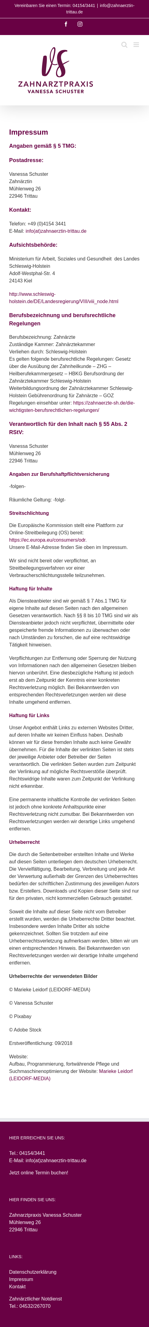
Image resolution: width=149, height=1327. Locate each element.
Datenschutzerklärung (33, 1272)
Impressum (21, 1279)
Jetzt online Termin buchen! (38, 1172)
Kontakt (17, 1286)
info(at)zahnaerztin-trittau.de (56, 231)
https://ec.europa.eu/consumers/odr (47, 540)
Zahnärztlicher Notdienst (35, 1298)
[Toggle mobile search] (124, 44)
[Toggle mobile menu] (136, 44)
